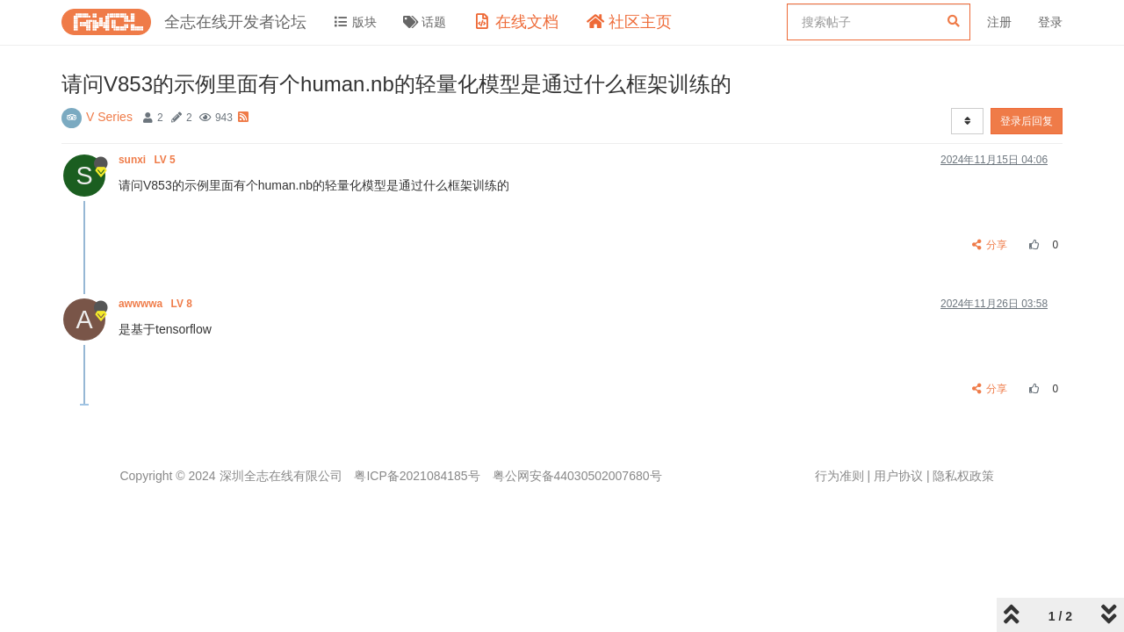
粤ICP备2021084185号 (416, 476)
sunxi (148, 160)
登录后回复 (1026, 121)
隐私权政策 (963, 476)
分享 (990, 245)
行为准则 (839, 476)
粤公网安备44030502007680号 (577, 476)
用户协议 (898, 476)
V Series (109, 117)
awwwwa (157, 304)
